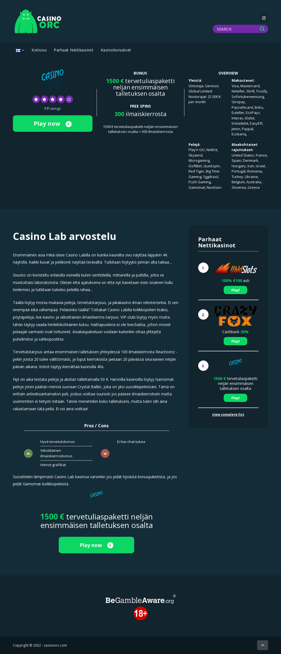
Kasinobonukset (116, 50)
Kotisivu (39, 50)
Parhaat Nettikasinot (73, 50)
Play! (235, 290)
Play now (53, 123)
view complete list (228, 414)
